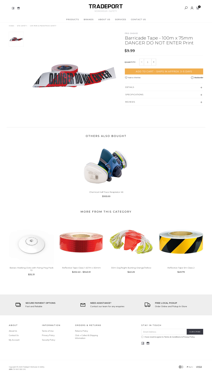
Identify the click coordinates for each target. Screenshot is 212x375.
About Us (104, 19)
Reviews (130, 102)
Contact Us (138, 19)
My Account (14, 340)
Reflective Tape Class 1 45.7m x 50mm (81, 271)
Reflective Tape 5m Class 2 (180, 271)
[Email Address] (164, 332)
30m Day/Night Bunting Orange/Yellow (131, 271)
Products (72, 19)
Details (129, 87)
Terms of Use (48, 331)
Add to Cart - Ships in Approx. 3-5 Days (164, 71)
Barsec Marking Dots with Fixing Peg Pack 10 (31, 272)
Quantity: (130, 62)
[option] (74, 76)
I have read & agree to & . (168, 337)
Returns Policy (81, 331)
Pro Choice (131, 33)
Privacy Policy (48, 335)
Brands (89, 19)
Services (120, 19)
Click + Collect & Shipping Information (86, 336)
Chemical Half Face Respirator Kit (106, 196)
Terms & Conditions (172, 337)
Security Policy (48, 340)
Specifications (134, 94)
